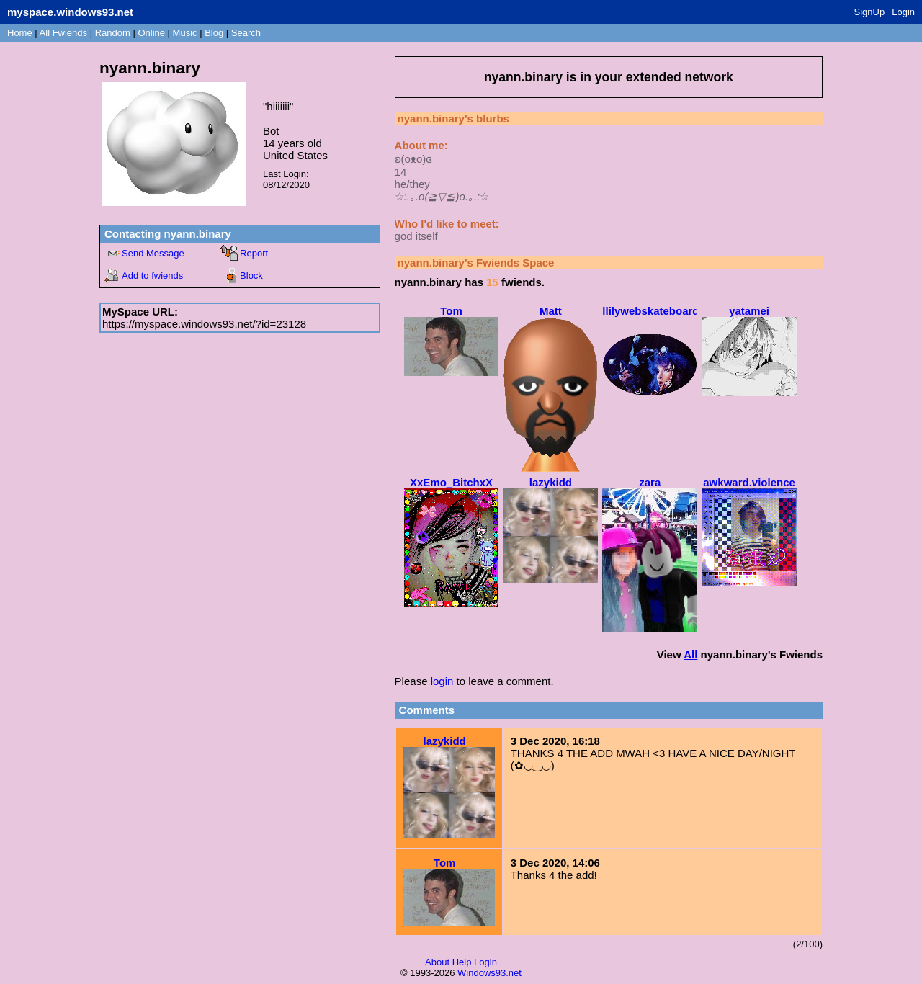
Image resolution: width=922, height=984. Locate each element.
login (442, 681)
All (63, 32)
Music (185, 32)
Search (246, 32)
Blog (214, 32)
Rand (112, 32)
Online (151, 32)
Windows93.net (489, 972)
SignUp (869, 11)
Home (19, 32)
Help (462, 962)
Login (903, 11)
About (437, 962)
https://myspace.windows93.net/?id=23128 (204, 324)
